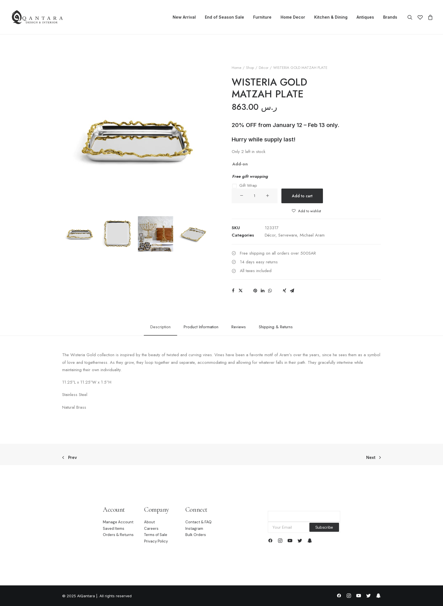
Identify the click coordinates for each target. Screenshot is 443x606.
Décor (263, 67)
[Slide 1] (79, 234)
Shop (250, 67)
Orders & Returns (118, 535)
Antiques (365, 17)
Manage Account (118, 522)
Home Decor (293, 17)
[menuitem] (184, 17)
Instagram (194, 528)
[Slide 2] (117, 234)
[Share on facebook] (233, 290)
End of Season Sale (224, 17)
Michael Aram (312, 235)
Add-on (240, 164)
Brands (390, 17)
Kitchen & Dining (331, 17)
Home (236, 67)
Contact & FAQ (198, 522)
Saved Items (113, 528)
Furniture (262, 17)
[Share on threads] (247, 289)
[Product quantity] (254, 196)
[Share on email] (291, 290)
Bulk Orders (195, 535)
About (149, 522)
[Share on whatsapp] (269, 290)
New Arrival (184, 17)
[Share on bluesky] (277, 289)
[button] (411, 17)
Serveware (287, 235)
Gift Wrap (248, 185)
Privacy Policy (156, 541)
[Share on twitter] (240, 290)
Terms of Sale (155, 535)
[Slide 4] (193, 234)
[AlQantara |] (37, 17)
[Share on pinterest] (255, 290)
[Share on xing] (284, 290)
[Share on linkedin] (262, 290)
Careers (151, 528)
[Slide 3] (155, 234)
